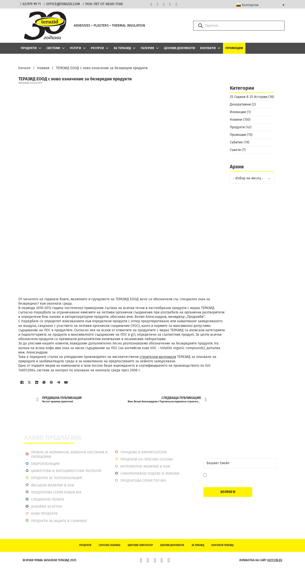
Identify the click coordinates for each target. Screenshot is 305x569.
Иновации (238, 112)
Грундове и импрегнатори (143, 452)
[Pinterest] (51, 382)
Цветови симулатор (140, 545)
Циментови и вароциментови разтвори (66, 471)
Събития (236, 142)
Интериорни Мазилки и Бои (145, 466)
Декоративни (240, 104)
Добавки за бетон (46, 507)
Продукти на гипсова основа (146, 459)
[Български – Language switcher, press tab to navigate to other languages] (260, 5)
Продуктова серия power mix (56, 492)
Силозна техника (109, 545)
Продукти (29, 48)
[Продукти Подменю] (40, 48)
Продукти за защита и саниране (59, 521)
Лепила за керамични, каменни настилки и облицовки (69, 454)
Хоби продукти (44, 514)
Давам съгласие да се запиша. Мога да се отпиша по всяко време (240, 477)
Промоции (234, 48)
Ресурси (97, 48)
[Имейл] (66, 382)
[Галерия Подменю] (157, 48)
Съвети (235, 150)
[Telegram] (58, 382)
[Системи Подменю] (63, 48)
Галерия (147, 48)
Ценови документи (179, 48)
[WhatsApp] (44, 382)
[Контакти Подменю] (219, 48)
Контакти (208, 48)
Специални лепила (47, 499)
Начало (24, 68)
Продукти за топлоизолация (56, 478)
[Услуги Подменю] (84, 48)
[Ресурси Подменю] (107, 48)
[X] (29, 382)
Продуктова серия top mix (143, 481)
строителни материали (157, 357)
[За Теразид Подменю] (134, 48)
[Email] (240, 463)
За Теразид (122, 48)
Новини (43, 68)
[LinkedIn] (36, 382)
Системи (53, 48)
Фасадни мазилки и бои (52, 485)
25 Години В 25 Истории (248, 97)
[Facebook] (22, 382)
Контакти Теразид (222, 545)
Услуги (75, 48)
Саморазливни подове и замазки (149, 474)
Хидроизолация (45, 464)
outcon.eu (274, 560)
